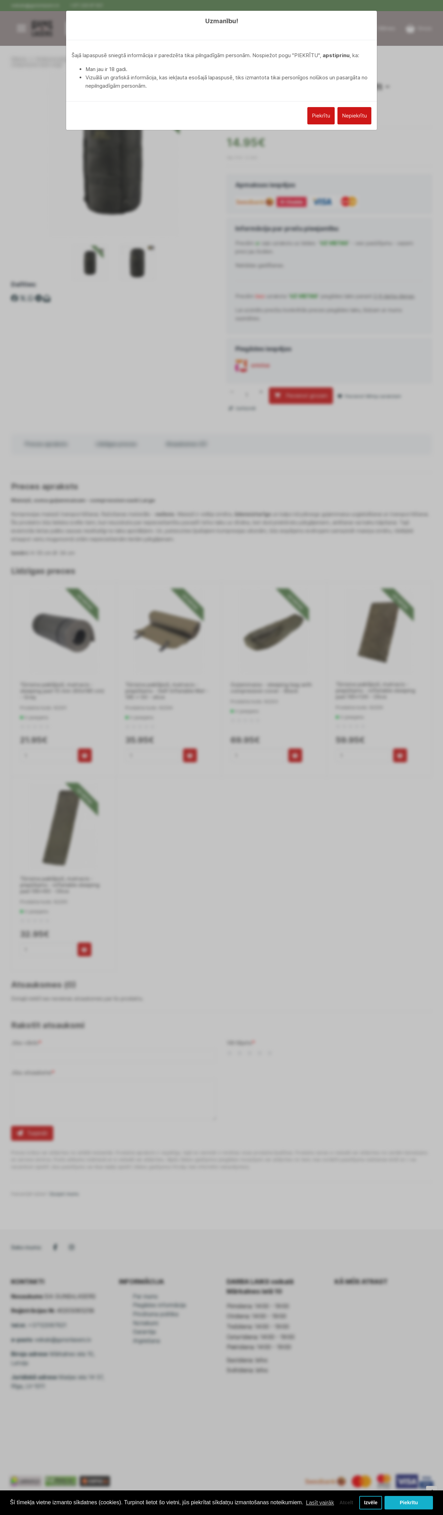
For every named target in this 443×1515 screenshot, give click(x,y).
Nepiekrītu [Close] (354, 115)
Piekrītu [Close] (321, 115)
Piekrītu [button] (409, 1500)
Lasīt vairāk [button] (25, 1504)
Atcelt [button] (346, 1500)
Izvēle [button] (370, 1500)
